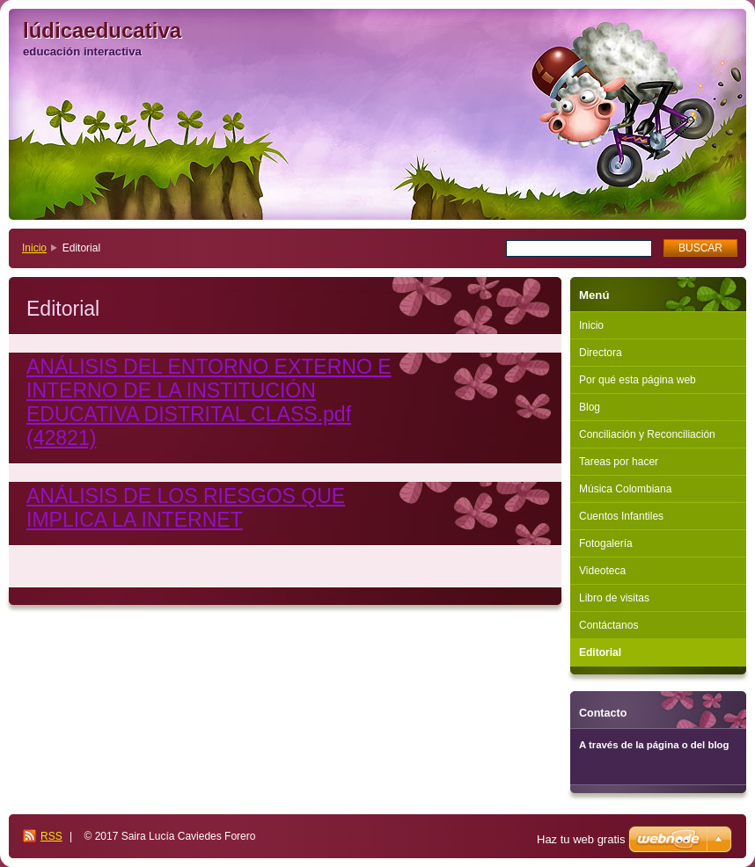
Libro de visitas (614, 598)
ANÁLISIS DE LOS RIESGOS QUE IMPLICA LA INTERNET (185, 507)
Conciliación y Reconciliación (647, 434)
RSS (51, 836)
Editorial (600, 652)
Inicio (34, 248)
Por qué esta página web (637, 380)
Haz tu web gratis (581, 839)
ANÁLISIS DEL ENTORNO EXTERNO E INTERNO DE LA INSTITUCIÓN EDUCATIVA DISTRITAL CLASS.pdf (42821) (209, 402)
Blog (589, 407)
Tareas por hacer (618, 461)
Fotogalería (606, 543)
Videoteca (602, 571)
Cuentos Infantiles (621, 516)
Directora (600, 352)
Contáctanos (608, 625)
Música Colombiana (625, 489)
